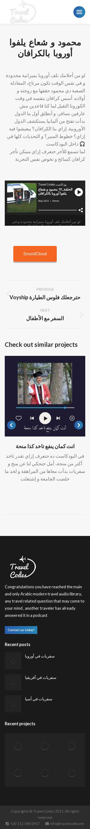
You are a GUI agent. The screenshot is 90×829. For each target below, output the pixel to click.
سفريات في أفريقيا (40, 677)
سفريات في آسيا (38, 698)
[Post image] (45, 396)
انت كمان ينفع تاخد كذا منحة (45, 446)
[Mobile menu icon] (79, 12)
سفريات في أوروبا (40, 655)
